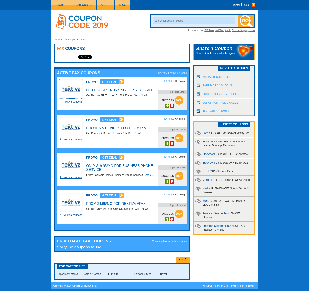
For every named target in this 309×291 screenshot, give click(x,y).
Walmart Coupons (216, 76)
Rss (255, 5)
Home (57, 39)
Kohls (228, 30)
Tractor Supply (239, 30)
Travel (163, 274)
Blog (122, 4)
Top (181, 259)
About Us (207, 286)
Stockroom (225, 154)
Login (246, 4)
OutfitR (218, 171)
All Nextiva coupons (71, 101)
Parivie (226, 133)
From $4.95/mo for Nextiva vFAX (115, 203)
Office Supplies (71, 39)
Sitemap (250, 286)
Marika (226, 179)
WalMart (219, 30)
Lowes (251, 30)
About (105, 4)
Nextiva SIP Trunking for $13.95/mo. (119, 90)
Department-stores (67, 274)
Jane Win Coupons (216, 111)
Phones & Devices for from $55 (116, 128)
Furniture (113, 274)
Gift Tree (209, 30)
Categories (83, 4)
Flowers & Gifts (142, 274)
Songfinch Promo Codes (220, 102)
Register (235, 4)
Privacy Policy (237, 286)
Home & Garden (91, 274)
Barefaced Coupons (217, 85)
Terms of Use (221, 286)
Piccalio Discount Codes (221, 94)
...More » (149, 174)
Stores (61, 4)
